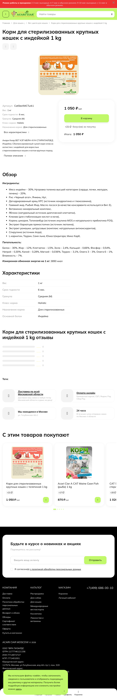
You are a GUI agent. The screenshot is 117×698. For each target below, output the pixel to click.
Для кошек (18, 23)
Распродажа (37, 593)
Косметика (36, 613)
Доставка (7, 593)
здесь (19, 689)
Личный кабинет (67, 598)
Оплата (6, 598)
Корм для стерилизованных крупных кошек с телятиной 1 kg (26, 485)
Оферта (6, 628)
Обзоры (6, 617)
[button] (54, 509)
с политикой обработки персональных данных (55, 569)
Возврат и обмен (11, 613)
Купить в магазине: (12, 633)
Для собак (35, 598)
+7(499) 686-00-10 (100, 588)
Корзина (63, 593)
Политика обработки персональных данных (13, 605)
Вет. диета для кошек (38, 23)
